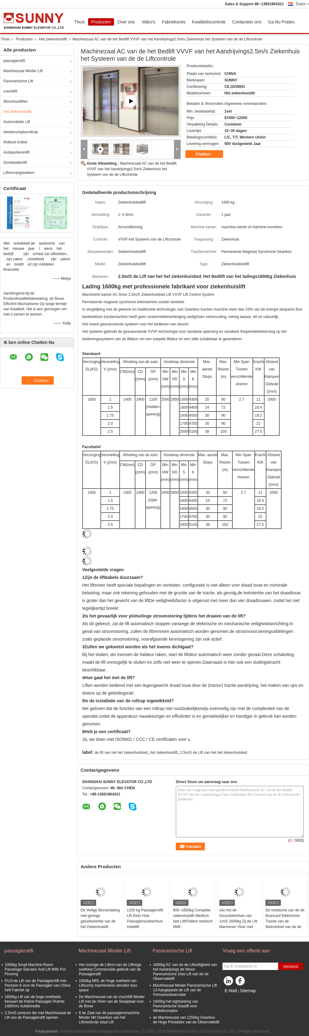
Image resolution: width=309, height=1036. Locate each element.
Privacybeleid (46, 1031)
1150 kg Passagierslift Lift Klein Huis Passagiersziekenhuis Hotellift (145, 918)
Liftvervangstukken (18, 173)
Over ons (126, 21)
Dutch (302, 4)
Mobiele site (234, 998)
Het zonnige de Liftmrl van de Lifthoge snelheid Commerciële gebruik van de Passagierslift (110, 969)
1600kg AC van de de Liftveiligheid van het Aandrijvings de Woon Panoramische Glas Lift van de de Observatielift (185, 972)
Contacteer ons (246, 21)
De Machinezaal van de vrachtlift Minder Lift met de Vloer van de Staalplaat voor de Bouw (112, 1001)
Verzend (290, 966)
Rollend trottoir (15, 142)
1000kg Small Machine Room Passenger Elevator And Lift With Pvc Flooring (35, 969)
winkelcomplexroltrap (20, 132)
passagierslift (14, 61)
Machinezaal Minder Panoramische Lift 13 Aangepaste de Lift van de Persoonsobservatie (185, 990)
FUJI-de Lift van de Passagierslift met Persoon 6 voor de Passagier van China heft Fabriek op (37, 985)
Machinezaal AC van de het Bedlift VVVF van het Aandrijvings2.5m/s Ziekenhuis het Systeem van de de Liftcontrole (131, 169)
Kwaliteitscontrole (209, 21)
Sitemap (248, 990)
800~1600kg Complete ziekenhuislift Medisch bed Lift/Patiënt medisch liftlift (193, 918)
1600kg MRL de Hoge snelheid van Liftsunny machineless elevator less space (108, 985)
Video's (148, 21)
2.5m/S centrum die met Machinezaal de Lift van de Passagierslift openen (38, 1015)
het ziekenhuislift (164, 752)
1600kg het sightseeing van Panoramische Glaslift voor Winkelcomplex (175, 1006)
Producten (101, 21)
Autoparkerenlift (16, 152)
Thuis (79, 21)
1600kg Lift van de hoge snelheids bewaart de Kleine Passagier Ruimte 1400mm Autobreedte (35, 1001)
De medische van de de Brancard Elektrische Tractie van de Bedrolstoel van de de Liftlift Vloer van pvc (284, 921)
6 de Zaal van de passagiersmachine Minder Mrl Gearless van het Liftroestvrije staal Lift (109, 1017)
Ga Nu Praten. (282, 22)
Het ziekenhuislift (53, 39)
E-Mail (231, 990)
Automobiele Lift (16, 122)
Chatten (207, 154)
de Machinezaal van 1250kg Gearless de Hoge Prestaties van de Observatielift (186, 1019)
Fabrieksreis (173, 21)
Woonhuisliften (15, 101)
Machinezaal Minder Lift (23, 71)
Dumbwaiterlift (15, 162)
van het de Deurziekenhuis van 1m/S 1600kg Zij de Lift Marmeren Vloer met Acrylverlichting (238, 921)
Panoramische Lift (18, 81)
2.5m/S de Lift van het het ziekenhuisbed (213, 752)
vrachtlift (10, 91)
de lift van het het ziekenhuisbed (121, 752)
